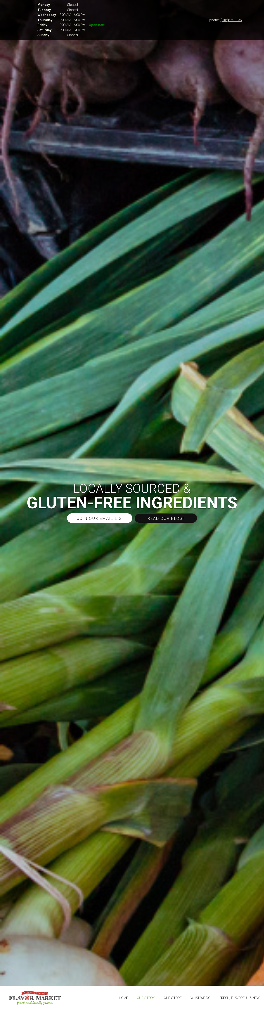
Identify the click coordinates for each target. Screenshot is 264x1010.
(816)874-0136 (231, 20)
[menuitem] (123, 998)
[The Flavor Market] (35, 997)
